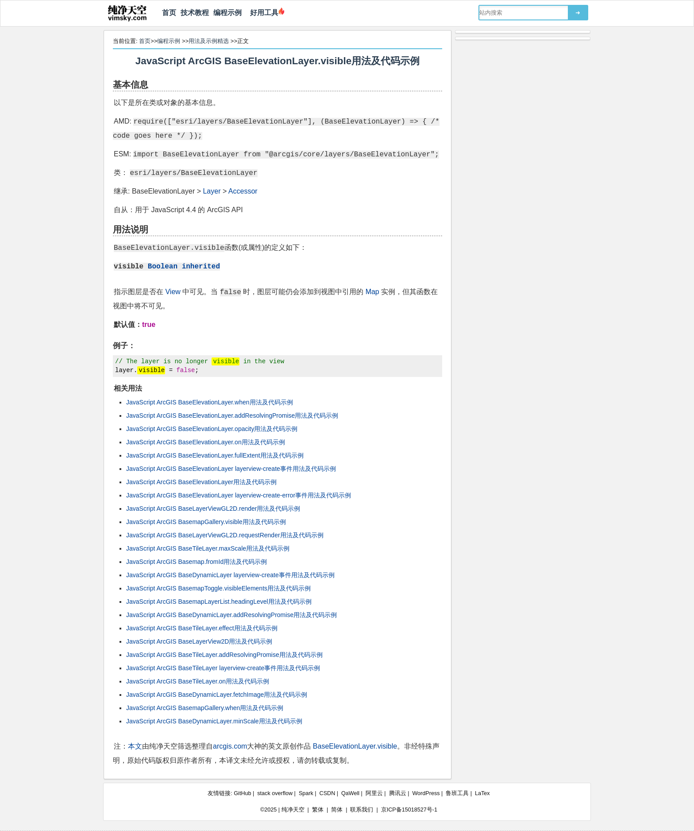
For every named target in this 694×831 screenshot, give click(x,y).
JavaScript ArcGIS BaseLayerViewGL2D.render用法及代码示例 (213, 508)
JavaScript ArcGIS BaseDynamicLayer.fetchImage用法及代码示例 (216, 694)
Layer (211, 191)
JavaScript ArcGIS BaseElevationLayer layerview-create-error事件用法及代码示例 (238, 495)
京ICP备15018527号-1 (409, 810)
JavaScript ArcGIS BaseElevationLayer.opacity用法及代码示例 (211, 428)
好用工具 (262, 12)
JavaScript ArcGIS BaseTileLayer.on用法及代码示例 (197, 681)
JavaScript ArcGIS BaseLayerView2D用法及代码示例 (199, 641)
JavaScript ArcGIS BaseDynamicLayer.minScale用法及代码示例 (214, 721)
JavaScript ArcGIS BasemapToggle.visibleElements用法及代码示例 (218, 588)
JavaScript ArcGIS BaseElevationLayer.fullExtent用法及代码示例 (215, 455)
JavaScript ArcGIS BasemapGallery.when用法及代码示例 (204, 707)
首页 (169, 12)
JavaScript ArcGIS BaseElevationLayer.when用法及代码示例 (209, 402)
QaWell (350, 793)
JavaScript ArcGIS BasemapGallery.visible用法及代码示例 (206, 521)
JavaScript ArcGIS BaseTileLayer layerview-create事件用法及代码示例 (223, 668)
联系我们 (361, 810)
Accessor (243, 191)
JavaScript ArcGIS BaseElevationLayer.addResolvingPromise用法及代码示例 (232, 415)
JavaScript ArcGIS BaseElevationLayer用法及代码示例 (201, 481)
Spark (306, 793)
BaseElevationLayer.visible (355, 746)
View (172, 291)
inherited (201, 266)
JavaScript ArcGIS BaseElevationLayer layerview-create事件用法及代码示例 (231, 468)
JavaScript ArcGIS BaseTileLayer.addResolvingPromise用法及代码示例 (224, 654)
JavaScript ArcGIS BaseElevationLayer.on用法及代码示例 (205, 442)
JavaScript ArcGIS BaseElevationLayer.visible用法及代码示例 (277, 60)
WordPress (426, 793)
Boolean (162, 266)
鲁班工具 (457, 793)
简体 (337, 810)
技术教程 (195, 12)
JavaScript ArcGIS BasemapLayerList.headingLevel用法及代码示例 (219, 601)
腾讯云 (397, 793)
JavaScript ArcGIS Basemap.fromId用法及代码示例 (196, 561)
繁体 (318, 810)
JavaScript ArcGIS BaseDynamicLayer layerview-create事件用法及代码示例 (230, 575)
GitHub (242, 793)
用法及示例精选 (209, 41)
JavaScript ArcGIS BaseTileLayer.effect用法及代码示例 (202, 628)
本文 (135, 746)
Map (372, 291)
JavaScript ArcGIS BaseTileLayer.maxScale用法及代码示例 (207, 548)
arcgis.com (230, 746)
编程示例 (227, 12)
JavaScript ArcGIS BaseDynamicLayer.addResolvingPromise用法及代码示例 (231, 614)
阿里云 (374, 793)
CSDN (327, 793)
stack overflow (275, 793)
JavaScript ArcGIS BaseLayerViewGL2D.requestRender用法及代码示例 (225, 535)
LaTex (482, 793)
